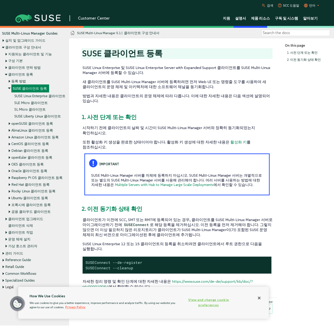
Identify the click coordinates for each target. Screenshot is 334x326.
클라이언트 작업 (20, 232)
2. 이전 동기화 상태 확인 (304, 60)
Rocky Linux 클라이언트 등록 (33, 191)
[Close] (259, 298)
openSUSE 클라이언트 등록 (32, 124)
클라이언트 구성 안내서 (23, 47)
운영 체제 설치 (19, 239)
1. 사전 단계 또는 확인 (302, 53)
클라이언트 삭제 (20, 226)
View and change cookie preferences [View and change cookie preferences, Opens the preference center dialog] (208, 302)
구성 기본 (15, 61)
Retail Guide (14, 267)
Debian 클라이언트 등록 (29, 150)
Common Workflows (20, 273)
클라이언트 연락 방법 (24, 67)
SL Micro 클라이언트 (30, 109)
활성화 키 (238, 142)
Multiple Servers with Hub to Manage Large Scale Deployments (164, 184)
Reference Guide (18, 260)
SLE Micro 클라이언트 (31, 103)
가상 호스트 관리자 (22, 246)
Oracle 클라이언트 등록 (29, 171)
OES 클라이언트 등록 (27, 164)
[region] (143, 303)
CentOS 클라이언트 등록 (30, 144)
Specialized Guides (20, 280)
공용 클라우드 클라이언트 (31, 211)
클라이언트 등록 (20, 74)
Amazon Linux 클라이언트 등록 (35, 137)
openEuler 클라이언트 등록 (31, 157)
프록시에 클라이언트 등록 (31, 205)
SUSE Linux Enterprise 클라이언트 (39, 96)
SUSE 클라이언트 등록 (30, 89)
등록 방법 (18, 81)
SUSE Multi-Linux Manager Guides (30, 33)
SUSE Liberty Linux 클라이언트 (37, 116)
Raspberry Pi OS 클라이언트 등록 (37, 178)
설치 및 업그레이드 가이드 (25, 40)
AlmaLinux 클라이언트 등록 (32, 130)
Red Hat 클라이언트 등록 (30, 184)
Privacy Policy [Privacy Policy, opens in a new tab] (75, 307)
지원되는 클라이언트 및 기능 (30, 54)
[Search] (296, 33)
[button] (17, 303)
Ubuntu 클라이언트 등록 (29, 198)
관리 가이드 (14, 253)
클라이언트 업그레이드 (25, 219)
